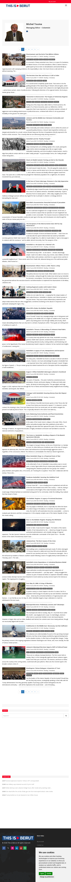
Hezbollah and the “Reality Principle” (38, 139)
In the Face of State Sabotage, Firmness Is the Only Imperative (47, 181)
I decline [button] (48, 873)
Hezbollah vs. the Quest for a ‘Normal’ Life (40, 244)
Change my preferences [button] (47, 877)
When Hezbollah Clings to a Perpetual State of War (43, 456)
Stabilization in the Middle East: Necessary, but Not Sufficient (46, 626)
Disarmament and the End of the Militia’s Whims (42, 54)
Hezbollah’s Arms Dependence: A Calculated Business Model (46, 562)
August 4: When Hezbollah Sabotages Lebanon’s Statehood (46, 372)
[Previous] (19, 49)
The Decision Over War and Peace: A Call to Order (42, 75)
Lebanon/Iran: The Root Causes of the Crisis (41, 541)
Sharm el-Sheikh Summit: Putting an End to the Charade (45, 160)
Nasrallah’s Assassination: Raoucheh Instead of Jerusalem (45, 202)
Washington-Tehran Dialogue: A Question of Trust (43, 668)
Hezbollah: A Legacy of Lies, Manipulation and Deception (45, 350)
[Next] (37, 49)
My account (52, 1)
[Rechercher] (66, 716)
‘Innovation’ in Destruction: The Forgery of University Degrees (47, 97)
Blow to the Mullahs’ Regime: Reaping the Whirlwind (43, 520)
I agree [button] (42, 873)
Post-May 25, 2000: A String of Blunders (39, 583)
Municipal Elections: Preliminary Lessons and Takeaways (45, 604)
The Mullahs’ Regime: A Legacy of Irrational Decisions (44, 498)
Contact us (40, 845)
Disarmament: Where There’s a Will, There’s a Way (43, 266)
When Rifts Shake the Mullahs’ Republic (39, 308)
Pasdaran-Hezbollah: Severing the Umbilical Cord (42, 477)
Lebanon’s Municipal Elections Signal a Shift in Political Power (46, 647)
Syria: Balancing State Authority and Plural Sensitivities (44, 414)
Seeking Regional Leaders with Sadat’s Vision (41, 287)
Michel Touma (34, 24)
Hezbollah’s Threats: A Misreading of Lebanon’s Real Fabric (46, 329)
